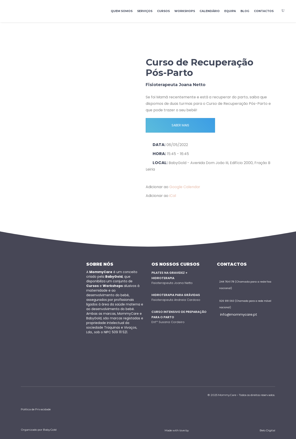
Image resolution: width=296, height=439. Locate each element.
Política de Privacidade (36, 409)
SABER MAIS (180, 125)
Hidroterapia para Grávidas (175, 295)
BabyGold (49, 429)
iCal (172, 195)
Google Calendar (184, 187)
